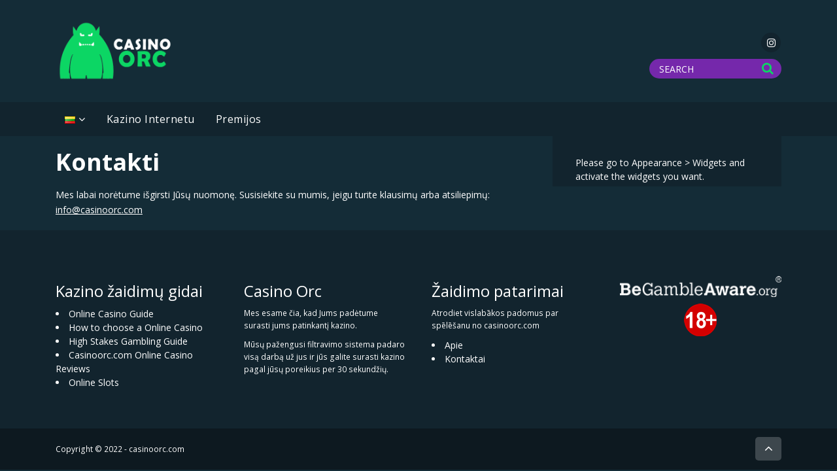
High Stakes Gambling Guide (128, 341)
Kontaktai (465, 359)
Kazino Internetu (151, 119)
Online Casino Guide (111, 313)
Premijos (239, 119)
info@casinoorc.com (99, 209)
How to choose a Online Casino (136, 327)
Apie (454, 345)
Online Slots (94, 382)
